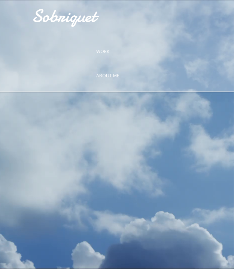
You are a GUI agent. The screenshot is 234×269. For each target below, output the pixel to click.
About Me (107, 75)
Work (102, 51)
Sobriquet (64, 16)
